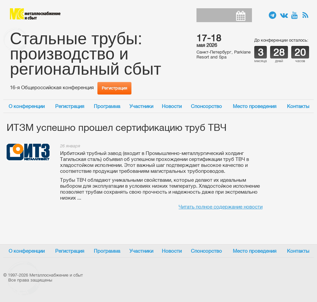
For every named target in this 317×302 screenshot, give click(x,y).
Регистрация (114, 88)
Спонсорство (206, 106)
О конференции (27, 106)
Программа (107, 106)
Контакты (298, 106)
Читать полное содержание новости (221, 206)
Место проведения (254, 106)
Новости (172, 106)
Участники (141, 106)
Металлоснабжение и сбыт (35, 13)
